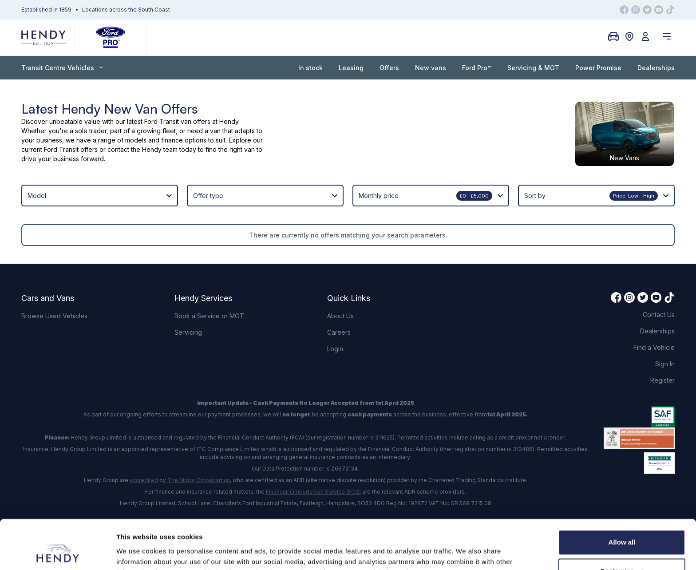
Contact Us (659, 311)
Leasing (351, 67)
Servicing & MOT (533, 67)
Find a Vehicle (654, 344)
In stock (310, 67)
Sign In (665, 360)
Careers (339, 329)
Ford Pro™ (476, 67)
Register (662, 377)
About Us (340, 313)
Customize (622, 526)
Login (335, 345)
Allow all (622, 498)
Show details (137, 552)
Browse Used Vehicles (54, 313)
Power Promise (598, 67)
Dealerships (656, 67)
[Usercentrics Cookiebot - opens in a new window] (57, 552)
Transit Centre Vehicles (62, 67)
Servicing (188, 329)
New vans (430, 67)
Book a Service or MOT (209, 313)
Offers (389, 67)
